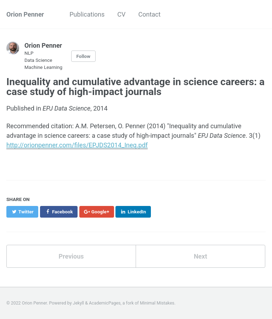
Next (200, 256)
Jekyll (78, 303)
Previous (71, 256)
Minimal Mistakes (157, 303)
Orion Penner (25, 14)
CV (121, 14)
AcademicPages (104, 303)
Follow (83, 56)
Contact (149, 14)
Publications (86, 14)
